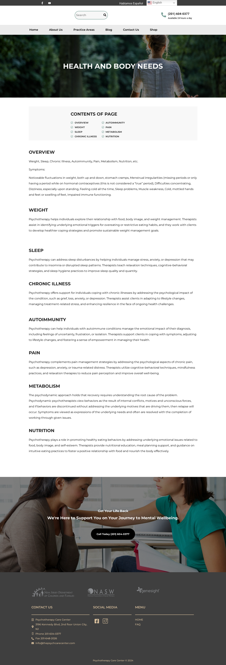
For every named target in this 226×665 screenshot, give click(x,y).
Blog (108, 29)
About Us (56, 29)
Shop (153, 29)
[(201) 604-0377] (163, 15)
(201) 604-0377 (178, 14)
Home (33, 29)
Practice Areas (83, 29)
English (155, 3)
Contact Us (131, 29)
